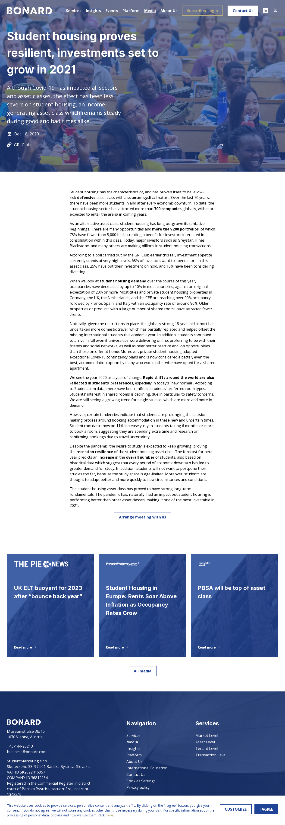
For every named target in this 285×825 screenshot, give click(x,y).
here (109, 815)
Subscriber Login (202, 10)
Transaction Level (210, 755)
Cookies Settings (141, 780)
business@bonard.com (26, 751)
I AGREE (266, 809)
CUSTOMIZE (236, 809)
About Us (168, 10)
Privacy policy (138, 787)
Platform (131, 10)
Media (150, 10)
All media (142, 672)
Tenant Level (206, 748)
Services (73, 10)
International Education (146, 768)
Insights (93, 10)
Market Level (206, 735)
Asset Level (205, 742)
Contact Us (243, 10)
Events (112, 10)
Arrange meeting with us (142, 517)
